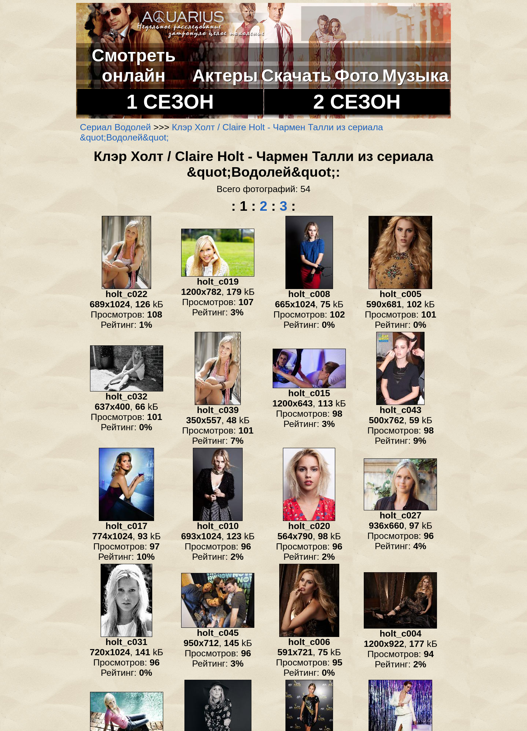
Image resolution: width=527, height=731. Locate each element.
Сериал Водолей (115, 127)
